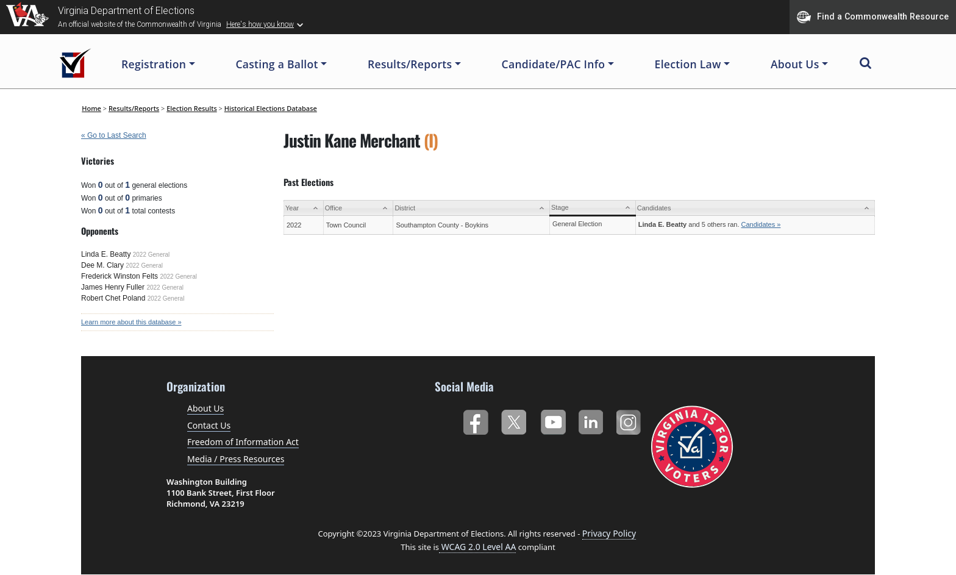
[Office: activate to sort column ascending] (358, 208)
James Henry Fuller (112, 287)
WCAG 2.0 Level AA (477, 546)
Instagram (630, 420)
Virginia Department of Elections (126, 10)
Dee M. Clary (102, 265)
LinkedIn (591, 420)
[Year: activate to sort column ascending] (304, 208)
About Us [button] (795, 64)
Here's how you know (260, 24)
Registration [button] (153, 64)
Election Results (191, 108)
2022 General (151, 254)
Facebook (475, 420)
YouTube (552, 420)
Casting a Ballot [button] (276, 64)
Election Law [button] (688, 64)
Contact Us (208, 425)
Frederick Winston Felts (119, 276)
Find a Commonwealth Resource (873, 17)
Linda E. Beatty (105, 254)
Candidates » (761, 224)
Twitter (513, 420)
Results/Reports (134, 108)
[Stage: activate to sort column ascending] (592, 208)
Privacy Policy (609, 533)
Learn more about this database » (131, 322)
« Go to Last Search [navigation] (113, 135)
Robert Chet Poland (113, 298)
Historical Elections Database (270, 108)
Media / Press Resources (235, 459)
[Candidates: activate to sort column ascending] (754, 208)
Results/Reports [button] (410, 64)
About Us (205, 408)
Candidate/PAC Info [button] (553, 64)
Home (91, 108)
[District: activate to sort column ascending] (471, 208)
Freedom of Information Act (243, 442)
